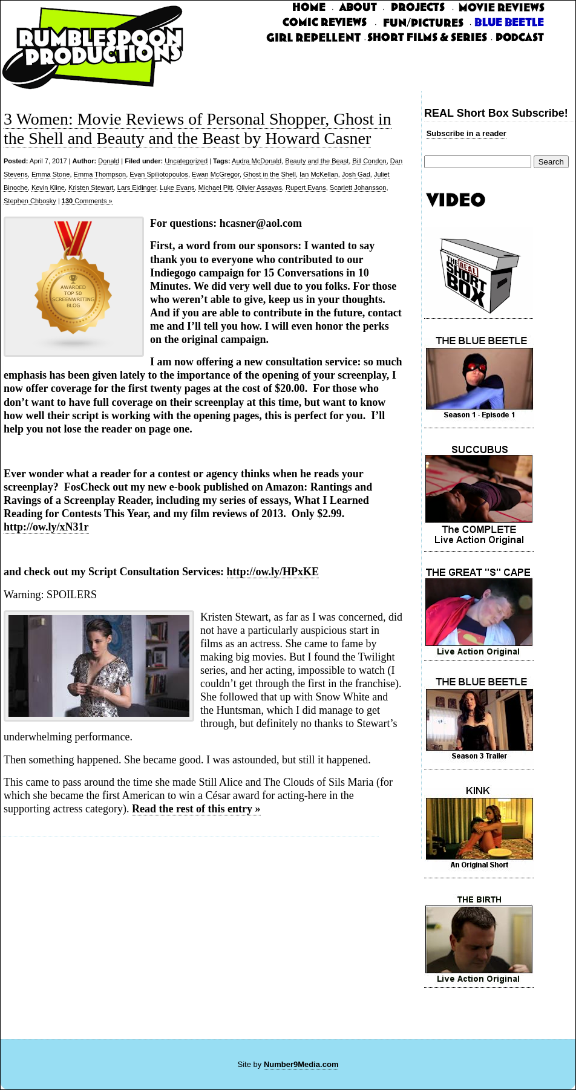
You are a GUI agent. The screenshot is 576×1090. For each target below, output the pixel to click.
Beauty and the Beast (317, 161)
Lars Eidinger (136, 187)
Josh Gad (356, 174)
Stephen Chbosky (30, 200)
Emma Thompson (100, 174)
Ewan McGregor (216, 174)
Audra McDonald (256, 161)
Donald (108, 161)
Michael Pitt (215, 187)
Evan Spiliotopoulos (158, 174)
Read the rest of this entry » (196, 809)
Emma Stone (50, 174)
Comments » (87, 200)
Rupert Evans (306, 187)
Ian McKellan (318, 174)
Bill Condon (369, 161)
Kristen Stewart (91, 187)
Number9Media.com (301, 1064)
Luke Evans (177, 187)
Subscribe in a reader (466, 133)
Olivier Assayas (259, 187)
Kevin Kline (48, 187)
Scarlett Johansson (358, 187)
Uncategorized (186, 161)
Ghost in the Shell (269, 174)
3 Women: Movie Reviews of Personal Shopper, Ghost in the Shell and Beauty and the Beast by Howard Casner (197, 128)
